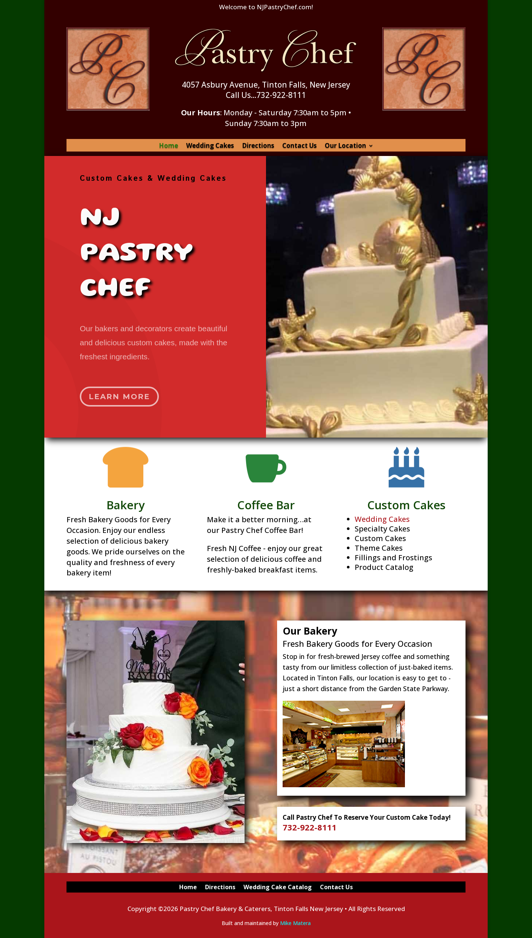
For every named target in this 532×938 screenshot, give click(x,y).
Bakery (128, 503)
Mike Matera (295, 923)
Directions (258, 146)
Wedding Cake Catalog (277, 887)
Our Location (345, 146)
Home (168, 146)
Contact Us (299, 146)
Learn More (121, 390)
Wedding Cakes (210, 146)
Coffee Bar (266, 503)
